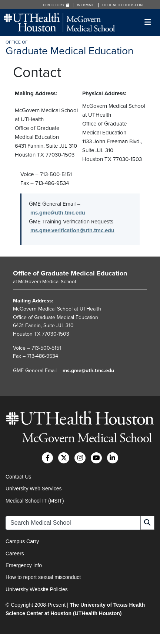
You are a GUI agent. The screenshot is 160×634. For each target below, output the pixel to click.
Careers (15, 553)
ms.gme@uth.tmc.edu (57, 212)
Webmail (85, 5)
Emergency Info (24, 565)
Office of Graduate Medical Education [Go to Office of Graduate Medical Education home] (70, 273)
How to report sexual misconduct (43, 577)
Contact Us (18, 477)
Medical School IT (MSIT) (35, 501)
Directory (56, 5)
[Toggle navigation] (148, 22)
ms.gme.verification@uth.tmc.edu (72, 230)
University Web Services (33, 488)
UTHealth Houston (122, 5)
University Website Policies (37, 589)
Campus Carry (22, 541)
